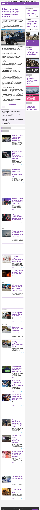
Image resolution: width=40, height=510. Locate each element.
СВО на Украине (14, 1)
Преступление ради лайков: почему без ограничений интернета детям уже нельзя (32, 25)
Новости (15, 3)
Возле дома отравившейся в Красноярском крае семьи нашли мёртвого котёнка (17, 423)
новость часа (30, 8)
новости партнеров (7, 128)
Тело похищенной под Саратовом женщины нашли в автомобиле (17, 478)
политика (29, 47)
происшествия (6, 131)
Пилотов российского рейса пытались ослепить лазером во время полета (17, 233)
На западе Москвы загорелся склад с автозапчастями (16, 490)
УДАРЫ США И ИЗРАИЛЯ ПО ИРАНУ (32, 55)
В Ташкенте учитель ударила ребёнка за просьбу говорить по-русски (17, 397)
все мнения (36, 29)
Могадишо (4, 19)
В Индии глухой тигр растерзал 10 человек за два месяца (17, 314)
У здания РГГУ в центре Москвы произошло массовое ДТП (17, 343)
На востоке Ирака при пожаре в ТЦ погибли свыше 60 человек (17, 272)
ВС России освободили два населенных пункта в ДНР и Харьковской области (32, 42)
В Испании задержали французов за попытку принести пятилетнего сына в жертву (17, 200)
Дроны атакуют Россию (24, 1)
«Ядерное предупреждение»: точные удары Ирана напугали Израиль (32, 51)
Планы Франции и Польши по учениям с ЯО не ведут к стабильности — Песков (32, 70)
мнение (29, 19)
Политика (28, 67)
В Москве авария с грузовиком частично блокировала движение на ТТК (17, 368)
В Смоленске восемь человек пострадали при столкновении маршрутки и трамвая (17, 287)
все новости (29, 16)
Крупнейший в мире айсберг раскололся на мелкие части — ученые (31, 98)
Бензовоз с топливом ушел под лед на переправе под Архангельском (17, 137)
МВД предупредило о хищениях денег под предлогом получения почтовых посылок (17, 217)
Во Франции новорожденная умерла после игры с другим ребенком (17, 258)
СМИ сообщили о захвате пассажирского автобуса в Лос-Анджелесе (16, 439)
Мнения (26, 3)
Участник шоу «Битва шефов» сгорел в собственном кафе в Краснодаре (17, 453)
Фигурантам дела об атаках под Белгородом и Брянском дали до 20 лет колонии (17, 155)
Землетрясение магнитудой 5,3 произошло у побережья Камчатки (17, 172)
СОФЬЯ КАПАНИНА (30, 29)
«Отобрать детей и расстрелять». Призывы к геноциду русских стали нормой (32, 80)
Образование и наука (31, 95)
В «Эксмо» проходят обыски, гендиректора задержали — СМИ (32, 12)
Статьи (20, 3)
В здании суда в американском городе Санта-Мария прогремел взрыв (17, 329)
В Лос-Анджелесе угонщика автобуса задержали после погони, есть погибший (17, 382)
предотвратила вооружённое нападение (10, 77)
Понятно (34, 502)
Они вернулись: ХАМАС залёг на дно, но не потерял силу (32, 107)
